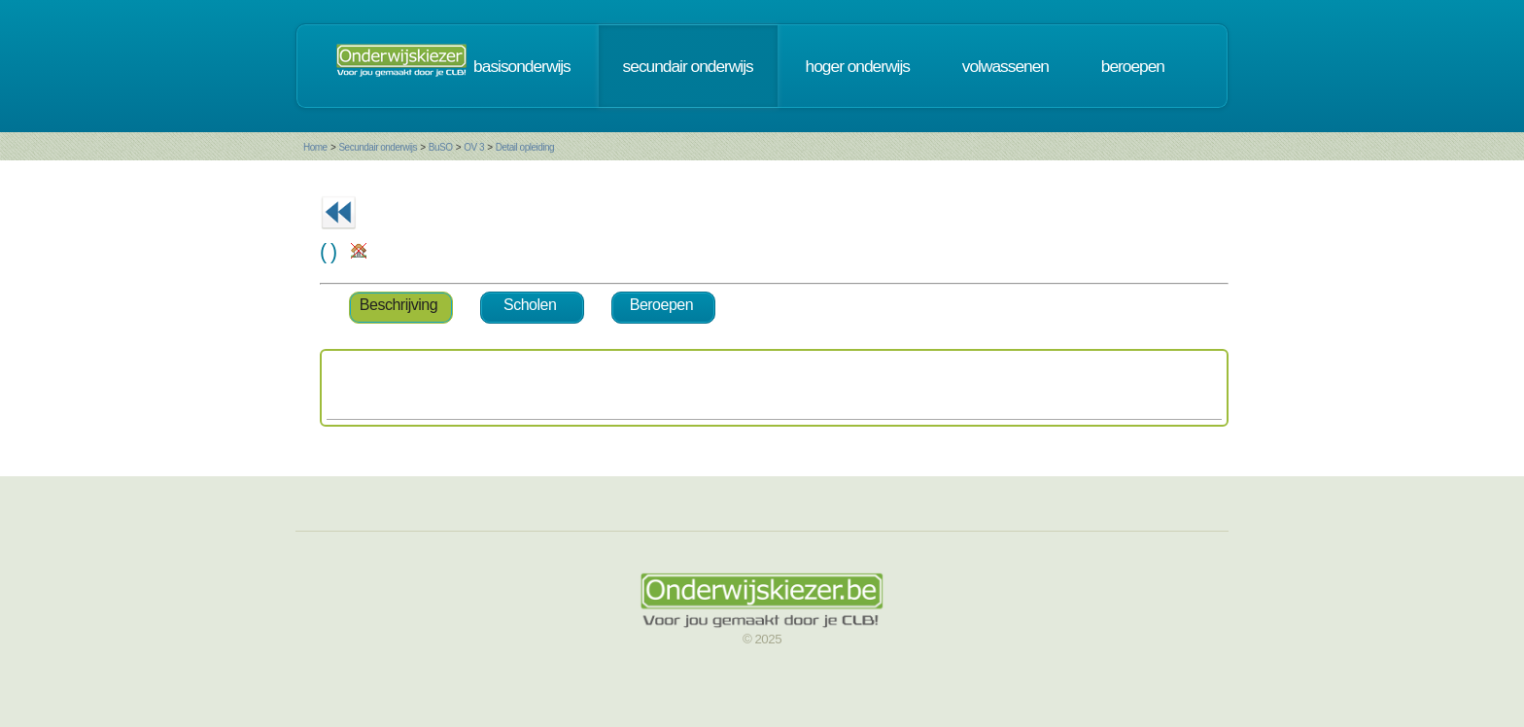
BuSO (441, 147)
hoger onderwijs (858, 66)
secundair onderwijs (688, 66)
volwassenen (1005, 66)
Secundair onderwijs (377, 147)
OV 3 (474, 147)
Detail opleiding (525, 147)
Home (315, 147)
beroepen (1132, 66)
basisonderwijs (522, 66)
